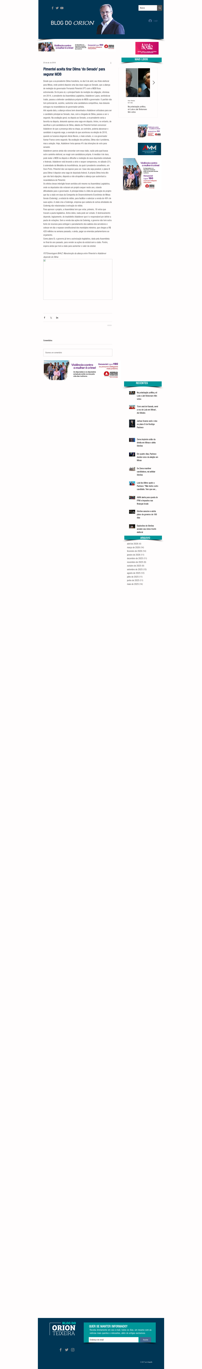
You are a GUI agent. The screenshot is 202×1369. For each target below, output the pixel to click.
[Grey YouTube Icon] (62, 8)
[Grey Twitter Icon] (57, 8)
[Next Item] (154, 83)
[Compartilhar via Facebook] (44, 317)
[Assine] (145, 1339)
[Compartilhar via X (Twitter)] (51, 317)
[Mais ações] (110, 62)
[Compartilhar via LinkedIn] (57, 317)
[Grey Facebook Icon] (52, 8)
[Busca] (146, 8)
